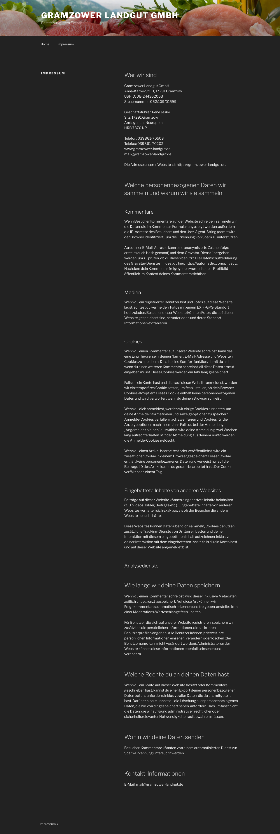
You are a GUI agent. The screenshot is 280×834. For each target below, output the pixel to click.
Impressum (66, 44)
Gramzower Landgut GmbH (109, 15)
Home (45, 44)
